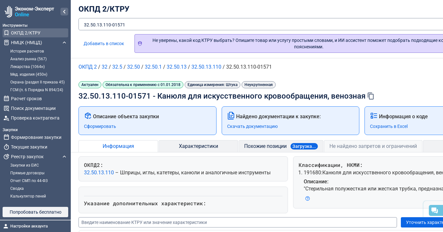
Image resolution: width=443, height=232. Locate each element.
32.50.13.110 (99, 172)
